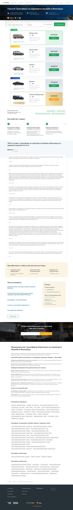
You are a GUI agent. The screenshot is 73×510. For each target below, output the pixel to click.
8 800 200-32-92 (48, 299)
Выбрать (54, 38)
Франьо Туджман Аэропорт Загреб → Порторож (21, 442)
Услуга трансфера (10, 491)
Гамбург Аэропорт (55, 471)
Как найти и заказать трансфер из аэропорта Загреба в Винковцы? (21, 287)
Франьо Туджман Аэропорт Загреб (23, 481)
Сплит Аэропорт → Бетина (31, 414)
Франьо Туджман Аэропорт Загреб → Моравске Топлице (47, 437)
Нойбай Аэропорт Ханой (25, 473)
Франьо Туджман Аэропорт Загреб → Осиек (49, 405)
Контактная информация (11, 496)
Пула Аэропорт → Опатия (53, 416)
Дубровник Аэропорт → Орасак (40, 416)
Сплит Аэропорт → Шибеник (29, 411)
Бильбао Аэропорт (55, 466)
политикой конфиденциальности (39, 338)
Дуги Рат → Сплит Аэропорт (17, 409)
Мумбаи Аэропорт (53, 473)
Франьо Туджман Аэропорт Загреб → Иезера (20, 435)
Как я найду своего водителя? (15, 310)
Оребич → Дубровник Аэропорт (18, 414)
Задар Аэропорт (29, 469)
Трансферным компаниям (26, 488)
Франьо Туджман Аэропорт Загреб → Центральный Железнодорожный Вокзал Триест (29, 446)
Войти (68, 2)
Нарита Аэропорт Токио (45, 466)
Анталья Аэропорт (44, 464)
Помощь (61, 2)
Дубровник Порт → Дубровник (18, 418)
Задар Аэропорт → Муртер (17, 411)
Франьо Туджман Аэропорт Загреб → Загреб (40, 435)
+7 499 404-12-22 (48, 303)
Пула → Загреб (37, 407)
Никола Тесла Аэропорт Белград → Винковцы (21, 456)
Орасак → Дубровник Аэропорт (52, 409)
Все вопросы (13, 316)
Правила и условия (38, 506)
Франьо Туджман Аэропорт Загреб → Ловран (20, 439)
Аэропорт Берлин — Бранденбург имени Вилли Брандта (45, 469)
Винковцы (31, 481)
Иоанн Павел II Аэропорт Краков (32, 466)
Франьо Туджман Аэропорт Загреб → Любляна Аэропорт (48, 411)
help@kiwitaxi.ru (50, 289)
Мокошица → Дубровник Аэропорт (18, 405)
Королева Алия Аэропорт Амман (18, 469)
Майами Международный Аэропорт (19, 471)
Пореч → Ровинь (29, 407)
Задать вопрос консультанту (53, 291)
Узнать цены (59, 24)
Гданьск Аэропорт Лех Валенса (44, 471)
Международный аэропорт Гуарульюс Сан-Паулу (21, 464)
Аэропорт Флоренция (31, 471)
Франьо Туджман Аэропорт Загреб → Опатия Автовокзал (23, 437)
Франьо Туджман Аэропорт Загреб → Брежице (21, 430)
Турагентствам (24, 491)
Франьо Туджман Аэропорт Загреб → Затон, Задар (21, 426)
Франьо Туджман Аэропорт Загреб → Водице (20, 428)
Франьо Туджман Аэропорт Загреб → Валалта (21, 444)
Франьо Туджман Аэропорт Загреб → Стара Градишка (41, 439)
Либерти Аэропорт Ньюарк (55, 464)
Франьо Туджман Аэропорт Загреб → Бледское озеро (22, 433)
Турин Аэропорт (36, 464)
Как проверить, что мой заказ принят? (17, 300)
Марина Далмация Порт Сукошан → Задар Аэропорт (22, 416)
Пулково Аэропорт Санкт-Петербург (19, 475)
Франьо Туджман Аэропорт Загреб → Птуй (39, 428)
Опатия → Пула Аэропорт (43, 414)
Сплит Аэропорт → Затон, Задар (18, 407)
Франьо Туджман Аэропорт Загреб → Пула (40, 430)
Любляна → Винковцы (35, 456)
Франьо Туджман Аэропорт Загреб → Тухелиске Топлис (44, 448)
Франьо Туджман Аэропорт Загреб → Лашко (43, 433)
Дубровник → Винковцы (46, 456)
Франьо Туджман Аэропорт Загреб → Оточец (41, 442)
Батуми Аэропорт (15, 473)
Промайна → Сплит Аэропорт (33, 405)
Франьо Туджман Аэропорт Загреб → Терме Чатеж (22, 448)
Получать (45, 333)
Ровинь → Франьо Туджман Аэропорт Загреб (51, 407)
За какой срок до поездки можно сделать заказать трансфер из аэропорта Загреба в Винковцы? (20, 294)
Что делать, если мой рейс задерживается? (18, 305)
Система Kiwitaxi (10, 488)
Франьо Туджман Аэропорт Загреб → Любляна (42, 426)
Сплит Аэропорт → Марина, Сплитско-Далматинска (34, 409)
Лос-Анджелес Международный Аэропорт (39, 473)
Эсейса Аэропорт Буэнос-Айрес (18, 466)
